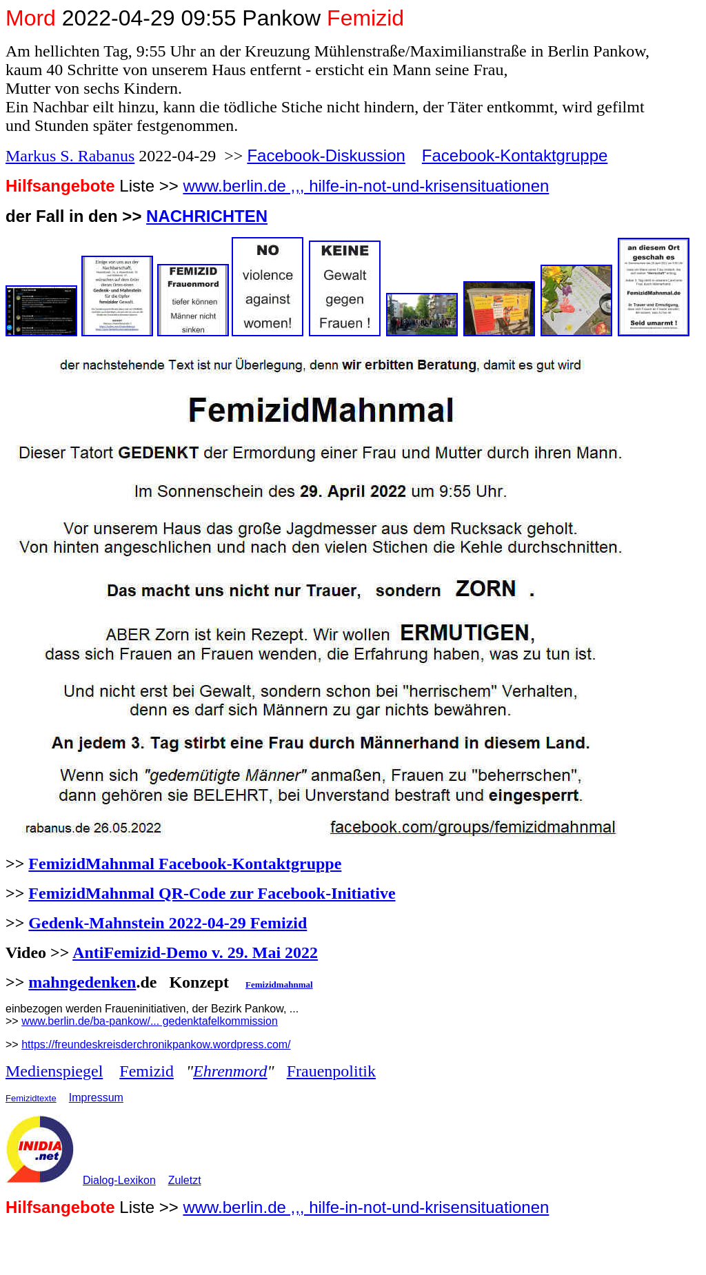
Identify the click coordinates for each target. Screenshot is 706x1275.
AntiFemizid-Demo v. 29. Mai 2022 (195, 952)
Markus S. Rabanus (70, 156)
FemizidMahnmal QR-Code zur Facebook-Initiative (211, 893)
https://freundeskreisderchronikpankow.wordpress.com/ (155, 1044)
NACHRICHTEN (207, 216)
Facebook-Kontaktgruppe (515, 155)
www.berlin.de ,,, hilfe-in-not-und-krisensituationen (366, 185)
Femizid (146, 1071)
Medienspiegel (54, 1071)
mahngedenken (82, 982)
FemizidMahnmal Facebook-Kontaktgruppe (184, 864)
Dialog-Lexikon (119, 1180)
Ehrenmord (230, 1071)
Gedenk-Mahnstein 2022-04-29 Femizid (167, 923)
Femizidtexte (31, 1098)
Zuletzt (184, 1180)
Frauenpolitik (331, 1071)
